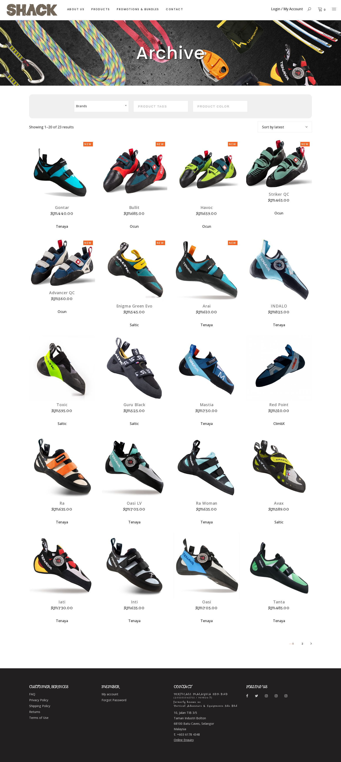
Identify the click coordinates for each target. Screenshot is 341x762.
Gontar (62, 207)
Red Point (279, 404)
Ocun (134, 226)
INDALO (279, 306)
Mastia (207, 404)
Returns (34, 712)
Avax (279, 503)
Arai (207, 306)
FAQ (32, 694)
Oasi (206, 601)
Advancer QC (62, 292)
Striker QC (279, 194)
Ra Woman (206, 503)
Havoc (207, 207)
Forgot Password (114, 700)
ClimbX (279, 423)
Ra (62, 503)
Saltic (134, 324)
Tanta (279, 601)
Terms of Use (38, 718)
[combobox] (284, 127)
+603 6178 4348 (188, 734)
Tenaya (62, 226)
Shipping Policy (39, 706)
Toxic (62, 404)
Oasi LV (134, 503)
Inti (134, 601)
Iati (62, 601)
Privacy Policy (38, 700)
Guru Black (134, 404)
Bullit (134, 207)
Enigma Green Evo (134, 306)
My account (110, 694)
